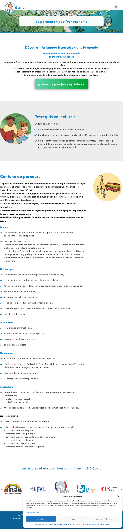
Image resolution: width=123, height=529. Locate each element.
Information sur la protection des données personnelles (53, 524)
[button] (118, 496)
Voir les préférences (104, 519)
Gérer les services (33, 512)
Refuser (72, 519)
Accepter (40, 519)
